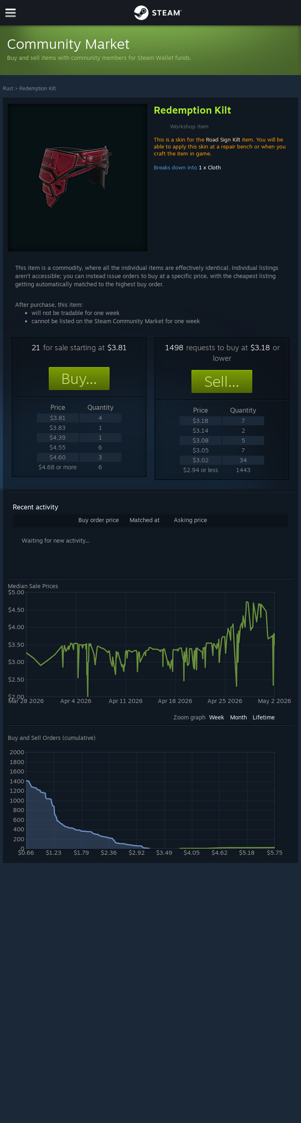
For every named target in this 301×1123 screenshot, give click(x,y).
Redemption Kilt (37, 88)
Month (238, 717)
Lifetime (264, 717)
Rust (8, 88)
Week (216, 717)
